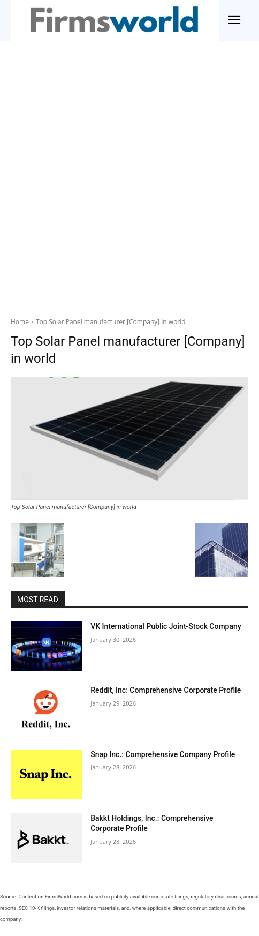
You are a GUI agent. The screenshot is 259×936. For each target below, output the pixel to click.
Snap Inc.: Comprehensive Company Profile (162, 754)
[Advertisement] (129, 176)
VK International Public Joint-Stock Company (165, 626)
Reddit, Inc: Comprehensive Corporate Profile (165, 690)
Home (20, 321)
